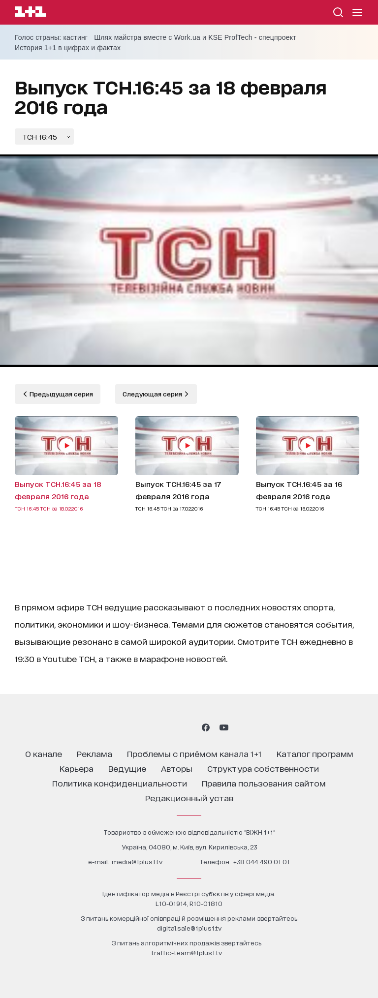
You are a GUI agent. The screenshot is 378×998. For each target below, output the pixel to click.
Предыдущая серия (60, 393)
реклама (94, 753)
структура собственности (263, 768)
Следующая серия (153, 393)
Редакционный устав (189, 797)
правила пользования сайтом (264, 782)
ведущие (127, 768)
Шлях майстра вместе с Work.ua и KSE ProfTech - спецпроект (195, 37)
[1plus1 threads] (171, 727)
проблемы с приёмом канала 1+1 (194, 753)
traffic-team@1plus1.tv (186, 952)
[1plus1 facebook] (206, 727)
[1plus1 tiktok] (188, 727)
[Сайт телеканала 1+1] (30, 13)
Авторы (176, 768)
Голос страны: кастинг (51, 37)
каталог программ (315, 753)
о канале (43, 753)
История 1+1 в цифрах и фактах (68, 48)
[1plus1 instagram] (154, 727)
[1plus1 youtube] (224, 727)
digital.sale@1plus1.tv (189, 928)
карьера (77, 768)
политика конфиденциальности (119, 782)
